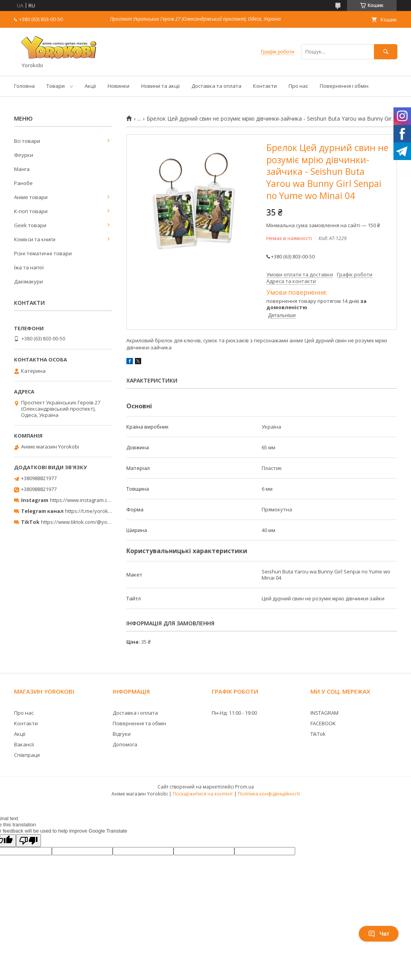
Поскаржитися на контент (203, 793)
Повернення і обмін (344, 85)
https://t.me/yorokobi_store (97, 510)
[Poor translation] (28, 840)
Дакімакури (28, 281)
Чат (378, 933)
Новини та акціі (160, 85)
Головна (24, 85)
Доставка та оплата (216, 85)
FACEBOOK (323, 723)
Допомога (125, 744)
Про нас (298, 85)
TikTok (318, 733)
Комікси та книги (34, 239)
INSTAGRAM (324, 712)
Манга (22, 169)
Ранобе (23, 183)
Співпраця (27, 754)
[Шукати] (385, 51)
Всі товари (27, 140)
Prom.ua (244, 786)
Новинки (118, 85)
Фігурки (23, 154)
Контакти (265, 85)
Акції (90, 85)
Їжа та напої (29, 267)
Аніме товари (31, 197)
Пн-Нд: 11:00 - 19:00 (234, 712)
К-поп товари (31, 211)
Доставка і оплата (135, 712)
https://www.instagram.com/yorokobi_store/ (102, 500)
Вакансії (24, 744)
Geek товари (30, 225)
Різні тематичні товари (43, 253)
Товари (55, 85)
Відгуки (122, 733)
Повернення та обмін (139, 723)
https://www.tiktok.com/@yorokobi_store (89, 521)
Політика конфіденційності (269, 793)
